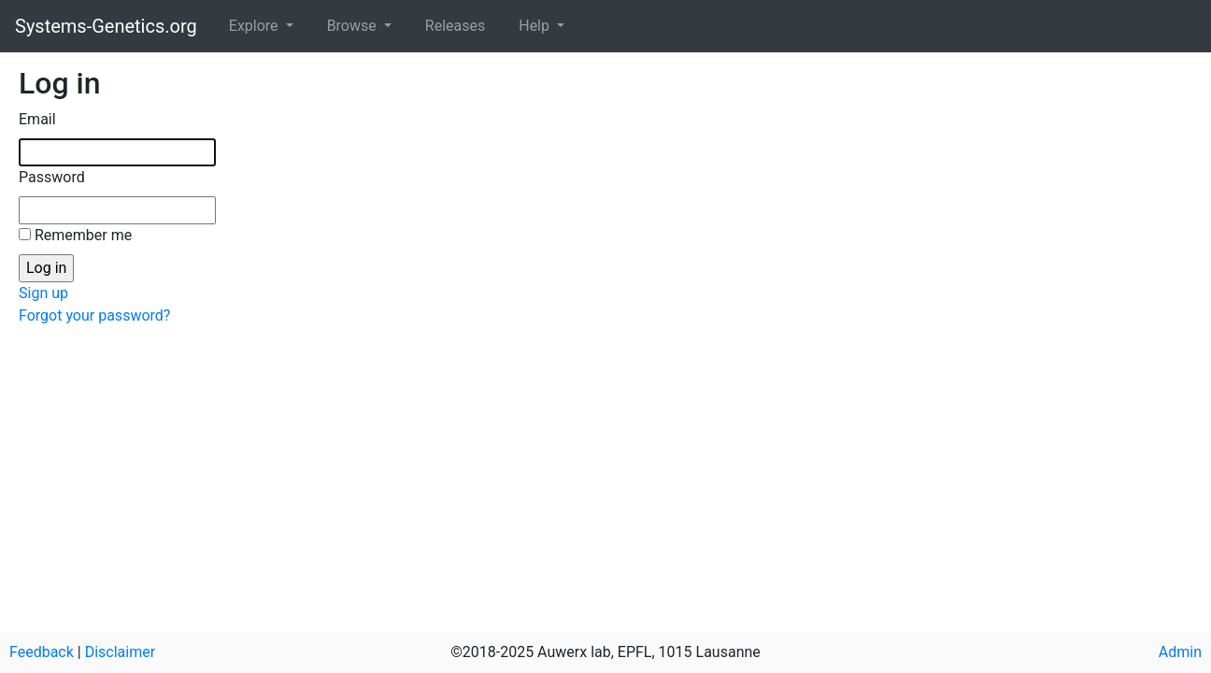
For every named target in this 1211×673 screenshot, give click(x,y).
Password (52, 177)
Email (37, 119)
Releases (455, 26)
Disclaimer (120, 652)
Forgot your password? (94, 315)
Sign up (43, 293)
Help (536, 26)
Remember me (83, 235)
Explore (255, 26)
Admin (1180, 652)
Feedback (41, 652)
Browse (353, 26)
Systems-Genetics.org (106, 26)
